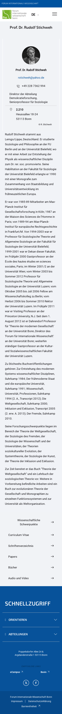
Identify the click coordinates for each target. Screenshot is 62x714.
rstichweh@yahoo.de (31, 77)
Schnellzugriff (28, 603)
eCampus (16, 672)
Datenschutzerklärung (39, 701)
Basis (45, 672)
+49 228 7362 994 (33, 86)
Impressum (17, 701)
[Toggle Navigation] (54, 14)
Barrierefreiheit (31, 706)
